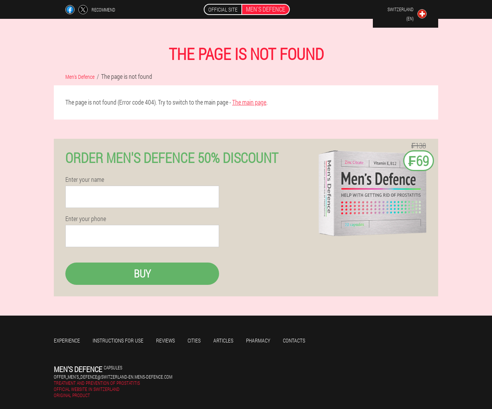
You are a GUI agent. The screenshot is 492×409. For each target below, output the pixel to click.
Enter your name (84, 179)
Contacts (294, 340)
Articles (223, 340)
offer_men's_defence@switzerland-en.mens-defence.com (113, 377)
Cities (194, 340)
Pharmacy (258, 340)
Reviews (165, 340)
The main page (249, 102)
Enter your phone (85, 219)
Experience (67, 340)
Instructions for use (118, 340)
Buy (142, 273)
